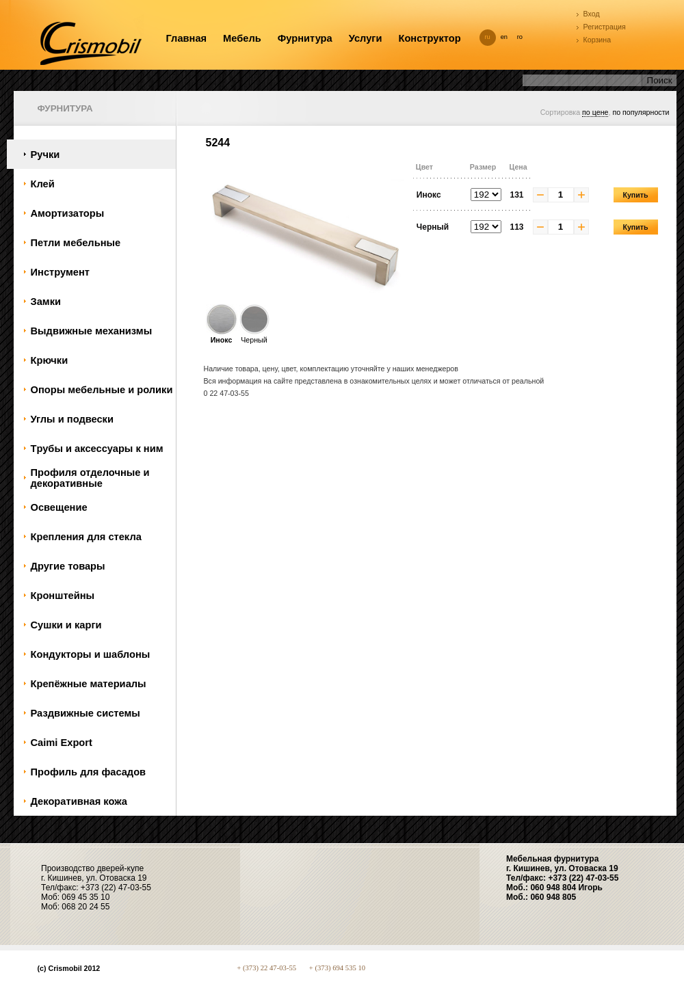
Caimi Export (61, 742)
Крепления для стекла (86, 536)
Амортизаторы (68, 213)
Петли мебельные (76, 242)
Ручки (45, 154)
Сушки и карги (66, 624)
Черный (254, 336)
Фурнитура (305, 38)
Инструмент (60, 272)
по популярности (640, 112)
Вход (591, 14)
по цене (595, 112)
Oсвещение (59, 507)
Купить (635, 195)
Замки (46, 301)
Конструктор (429, 38)
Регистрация (604, 27)
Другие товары (68, 566)
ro (520, 37)
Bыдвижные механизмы (92, 330)
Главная (186, 38)
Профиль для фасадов (88, 772)
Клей (43, 183)
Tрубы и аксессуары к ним (97, 448)
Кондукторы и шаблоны (90, 654)
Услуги (365, 38)
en (504, 37)
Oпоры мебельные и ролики (102, 389)
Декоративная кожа (79, 801)
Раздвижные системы (85, 713)
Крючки (49, 360)
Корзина (597, 40)
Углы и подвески (72, 419)
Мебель (242, 38)
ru (487, 37)
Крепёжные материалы (88, 683)
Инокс (221, 336)
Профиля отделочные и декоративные (90, 478)
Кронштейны (63, 595)
